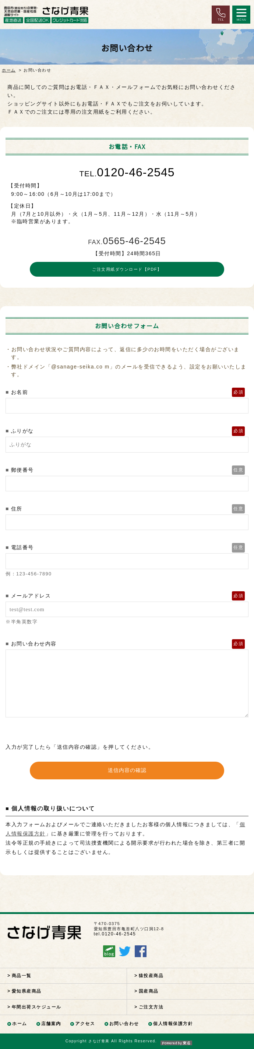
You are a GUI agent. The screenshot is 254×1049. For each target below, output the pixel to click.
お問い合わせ (124, 1023)
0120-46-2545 (126, 172)
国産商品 (149, 991)
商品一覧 (22, 975)
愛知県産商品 (27, 991)
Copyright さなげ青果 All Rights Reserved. (127, 1041)
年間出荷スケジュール (36, 1007)
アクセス (85, 1023)
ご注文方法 (151, 1007)
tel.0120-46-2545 (115, 934)
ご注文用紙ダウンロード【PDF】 (127, 269)
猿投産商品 (151, 975)
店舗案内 (51, 1023)
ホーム (9, 70)
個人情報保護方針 (173, 1023)
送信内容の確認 (127, 770)
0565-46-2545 (127, 241)
